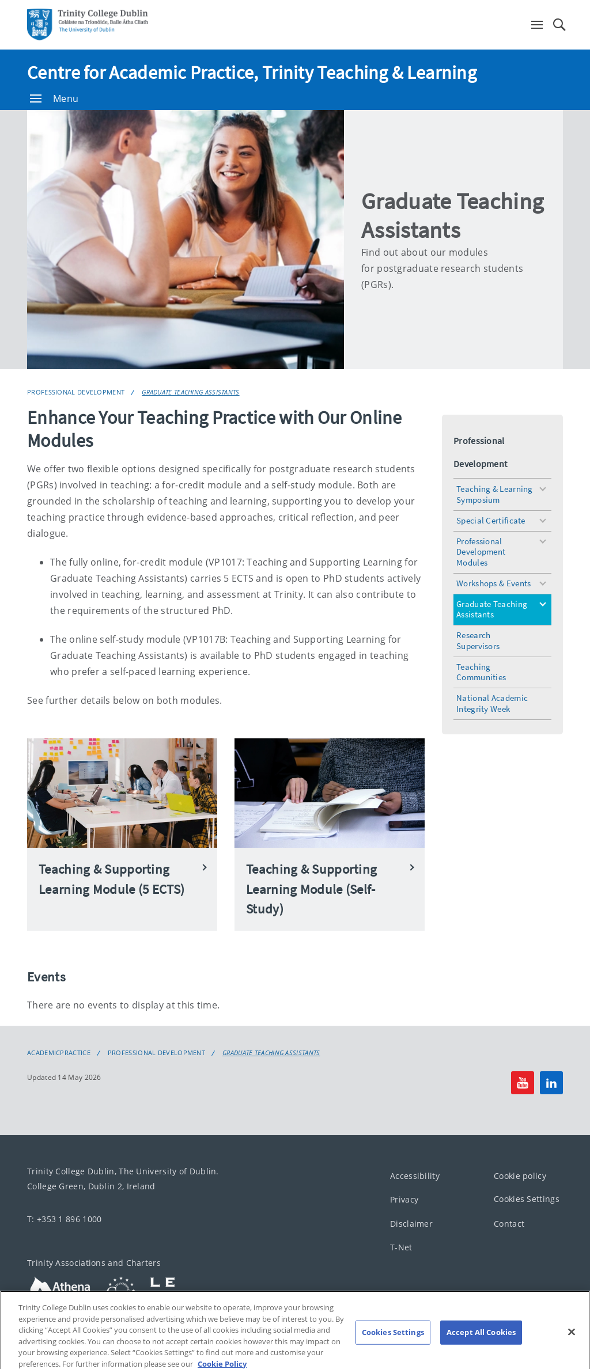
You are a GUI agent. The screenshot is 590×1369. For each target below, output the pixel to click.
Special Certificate (490, 520)
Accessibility (415, 1175)
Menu (54, 98)
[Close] (571, 1341)
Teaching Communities (481, 672)
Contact (509, 1223)
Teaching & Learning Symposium (494, 494)
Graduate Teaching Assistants (190, 392)
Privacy (404, 1199)
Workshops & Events (493, 583)
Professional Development (75, 392)
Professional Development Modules (480, 552)
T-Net (401, 1247)
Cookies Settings (526, 1198)
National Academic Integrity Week (492, 703)
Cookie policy (520, 1175)
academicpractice (58, 1053)
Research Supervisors (478, 640)
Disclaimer (411, 1223)
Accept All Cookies (481, 1341)
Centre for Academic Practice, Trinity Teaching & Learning (251, 72)
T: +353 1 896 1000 (64, 1218)
